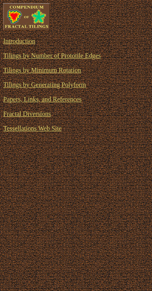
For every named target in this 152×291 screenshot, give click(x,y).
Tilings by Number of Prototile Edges (52, 55)
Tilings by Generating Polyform (44, 84)
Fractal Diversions (27, 113)
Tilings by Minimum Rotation (42, 70)
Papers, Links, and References (42, 99)
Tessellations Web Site (32, 128)
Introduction (19, 41)
